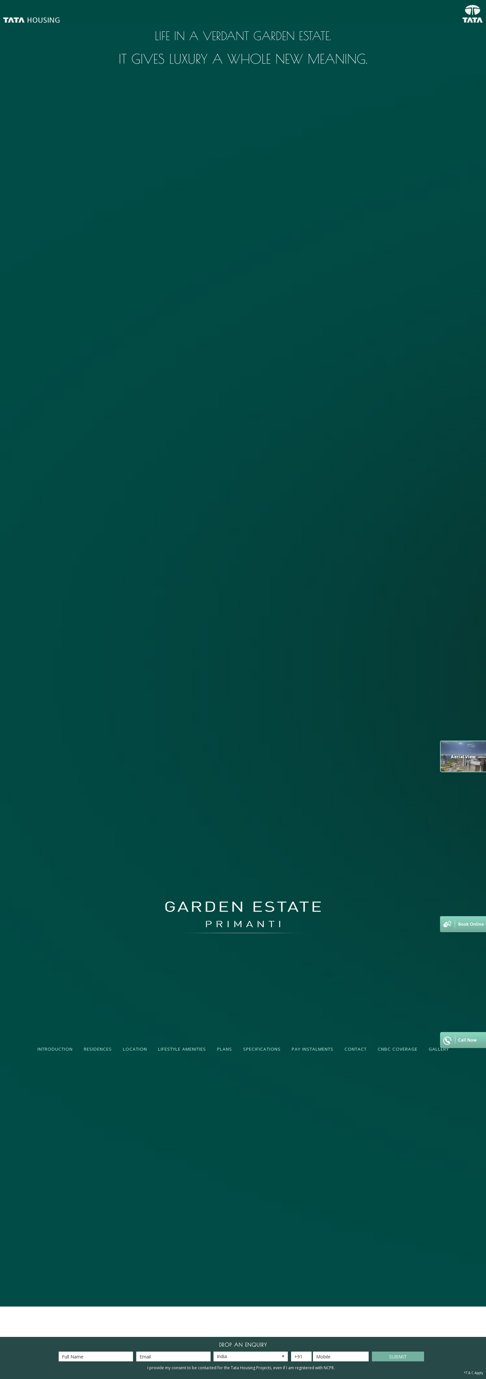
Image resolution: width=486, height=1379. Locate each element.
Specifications (262, 1049)
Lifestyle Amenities (182, 1049)
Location (135, 1049)
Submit (398, 1357)
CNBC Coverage (398, 1049)
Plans (224, 1049)
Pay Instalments (312, 1049)
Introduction (55, 1049)
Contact (356, 1049)
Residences (98, 1049)
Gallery (439, 1049)
